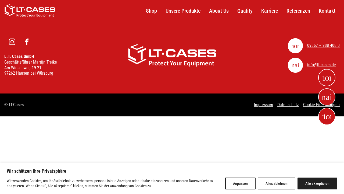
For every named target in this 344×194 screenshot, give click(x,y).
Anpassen (240, 183)
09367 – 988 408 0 (323, 45)
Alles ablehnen (277, 183)
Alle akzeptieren (317, 183)
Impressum (263, 104)
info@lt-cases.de (321, 64)
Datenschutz (288, 104)
